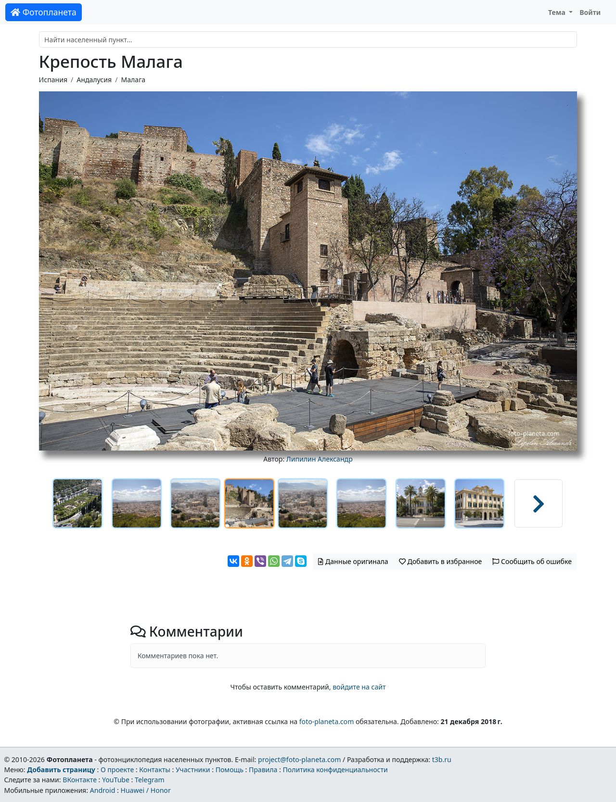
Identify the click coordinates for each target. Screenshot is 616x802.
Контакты (154, 769)
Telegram (150, 779)
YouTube (115, 779)
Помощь (230, 769)
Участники (193, 769)
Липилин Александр (319, 459)
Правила (263, 769)
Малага (133, 79)
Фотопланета (44, 12)
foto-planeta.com (326, 721)
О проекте (117, 769)
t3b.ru (441, 759)
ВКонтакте (80, 779)
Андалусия (94, 79)
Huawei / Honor (145, 790)
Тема (557, 12)
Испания (53, 79)
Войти (590, 12)
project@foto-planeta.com (299, 759)
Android (103, 790)
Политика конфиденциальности (335, 769)
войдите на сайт (359, 686)
